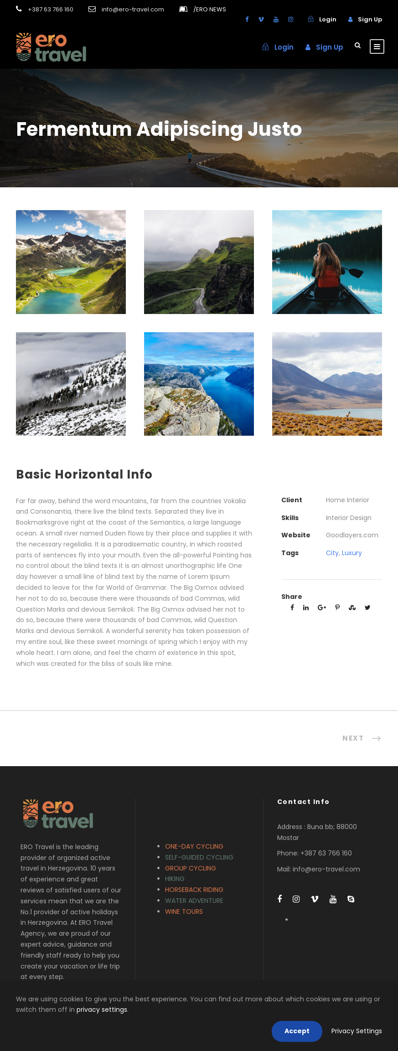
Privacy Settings (356, 1031)
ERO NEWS (209, 9)
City (332, 552)
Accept (297, 1031)
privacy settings (102, 1009)
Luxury (352, 552)
